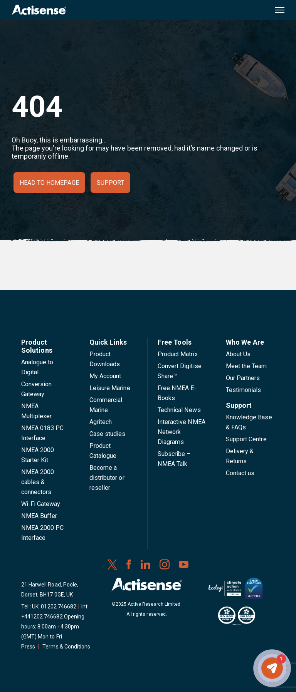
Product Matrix (178, 354)
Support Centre (246, 439)
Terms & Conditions (66, 646)
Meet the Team (246, 366)
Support (110, 182)
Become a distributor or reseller (106, 477)
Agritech (100, 422)
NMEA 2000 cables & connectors (37, 482)
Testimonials (243, 390)
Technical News (179, 410)
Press (28, 646)
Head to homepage (49, 182)
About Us (238, 354)
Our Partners (243, 378)
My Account (105, 376)
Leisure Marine (109, 388)
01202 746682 (58, 606)
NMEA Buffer (39, 515)
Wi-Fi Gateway (41, 504)
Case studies (107, 433)
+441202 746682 (42, 616)
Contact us (240, 473)
